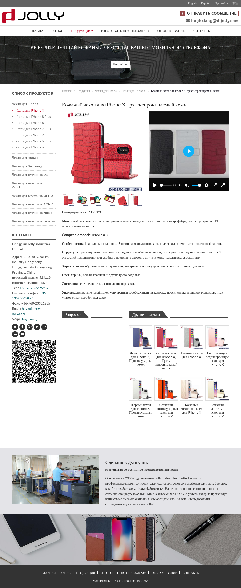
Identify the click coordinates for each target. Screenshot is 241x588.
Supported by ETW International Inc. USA (120, 581)
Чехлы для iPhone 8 (30, 123)
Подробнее (120, 64)
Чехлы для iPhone (106, 91)
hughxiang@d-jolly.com (212, 20)
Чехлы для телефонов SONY (32, 204)
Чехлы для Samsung (27, 166)
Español (206, 3)
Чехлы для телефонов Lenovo (33, 221)
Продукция (83, 91)
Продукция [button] (82, 31)
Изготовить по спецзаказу (125, 31)
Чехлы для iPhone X (134, 91)
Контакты (202, 31)
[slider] (166, 185)
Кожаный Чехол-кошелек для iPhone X (191, 408)
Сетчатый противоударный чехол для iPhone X (166, 410)
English (192, 3)
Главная (38, 31)
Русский (220, 3)
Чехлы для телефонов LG (30, 174)
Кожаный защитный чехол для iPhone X (217, 410)
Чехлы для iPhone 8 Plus (33, 116)
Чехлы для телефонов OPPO (32, 196)
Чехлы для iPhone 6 (30, 147)
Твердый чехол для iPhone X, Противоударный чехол (140, 410)
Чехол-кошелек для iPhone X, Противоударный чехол (140, 358)
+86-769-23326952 (34, 288)
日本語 (233, 3)
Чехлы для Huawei (25, 157)
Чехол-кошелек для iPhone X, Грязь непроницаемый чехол (166, 360)
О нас (58, 31)
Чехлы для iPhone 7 (30, 135)
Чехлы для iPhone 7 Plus (33, 129)
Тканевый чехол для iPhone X (192, 355)
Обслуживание (171, 31)
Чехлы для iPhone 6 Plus (33, 141)
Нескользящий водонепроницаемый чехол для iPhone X (217, 358)
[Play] (155, 185)
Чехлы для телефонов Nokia (32, 213)
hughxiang (29, 319)
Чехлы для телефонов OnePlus (27, 185)
